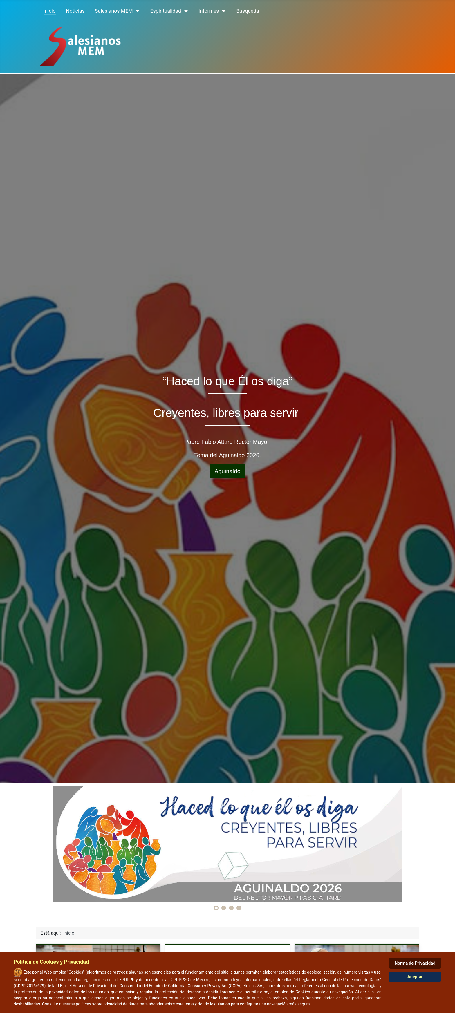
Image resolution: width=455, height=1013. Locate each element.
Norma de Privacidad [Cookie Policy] (415, 963)
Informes (208, 11)
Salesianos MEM (114, 11)
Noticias (75, 11)
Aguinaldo (227, 471)
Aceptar (415, 976)
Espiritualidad (165, 11)
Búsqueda (247, 11)
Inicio (50, 11)
